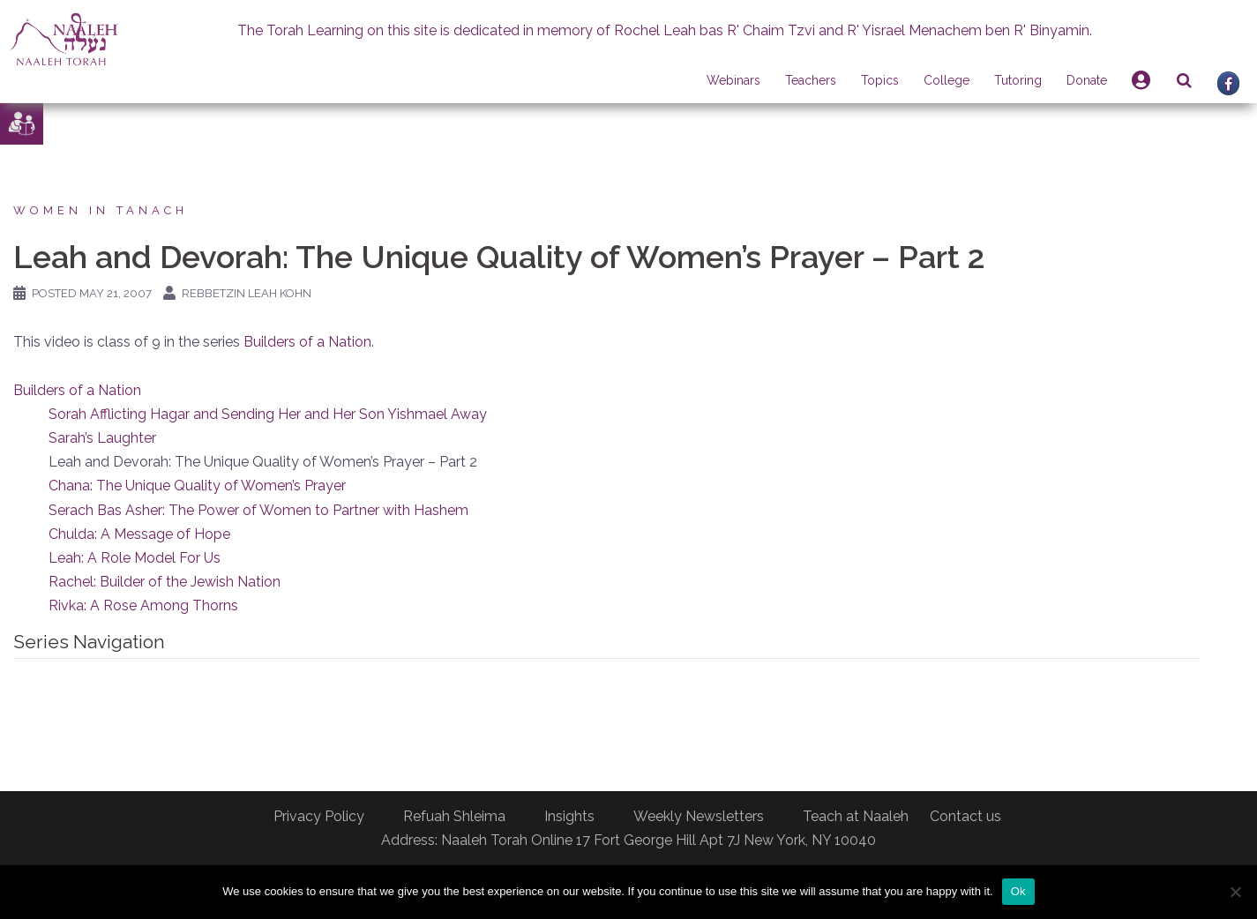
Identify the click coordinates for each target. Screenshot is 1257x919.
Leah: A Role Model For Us (135, 557)
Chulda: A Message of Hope (139, 534)
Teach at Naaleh (856, 816)
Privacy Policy (318, 816)
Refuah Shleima (454, 816)
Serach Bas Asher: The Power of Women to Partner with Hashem (258, 510)
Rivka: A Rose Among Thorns (143, 605)
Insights (569, 816)
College (946, 80)
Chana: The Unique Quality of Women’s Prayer (197, 485)
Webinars (733, 80)
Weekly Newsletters (698, 816)
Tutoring (1018, 80)
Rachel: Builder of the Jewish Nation (165, 581)
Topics (880, 80)
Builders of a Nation (307, 341)
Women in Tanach (100, 210)
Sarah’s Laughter (102, 438)
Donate (1086, 80)
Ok (1018, 891)
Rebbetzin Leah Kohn (246, 293)
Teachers (810, 80)
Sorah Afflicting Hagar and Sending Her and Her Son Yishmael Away (268, 414)
